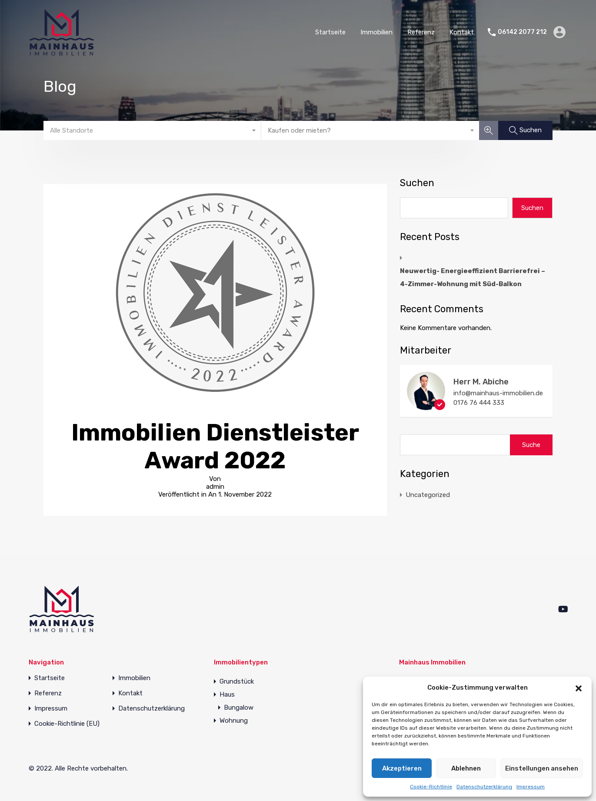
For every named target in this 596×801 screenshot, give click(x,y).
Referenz (421, 32)
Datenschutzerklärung (484, 787)
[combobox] (152, 130)
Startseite (330, 32)
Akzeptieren (402, 768)
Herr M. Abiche (481, 382)
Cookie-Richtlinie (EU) (67, 724)
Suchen (417, 183)
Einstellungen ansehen (541, 768)
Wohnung (234, 720)
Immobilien (376, 32)
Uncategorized (428, 495)
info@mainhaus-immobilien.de (498, 393)
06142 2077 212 (522, 32)
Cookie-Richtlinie (431, 787)
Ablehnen (466, 768)
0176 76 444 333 (478, 403)
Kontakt (461, 32)
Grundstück (237, 681)
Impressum (530, 787)
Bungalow (238, 707)
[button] (578, 687)
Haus (227, 694)
